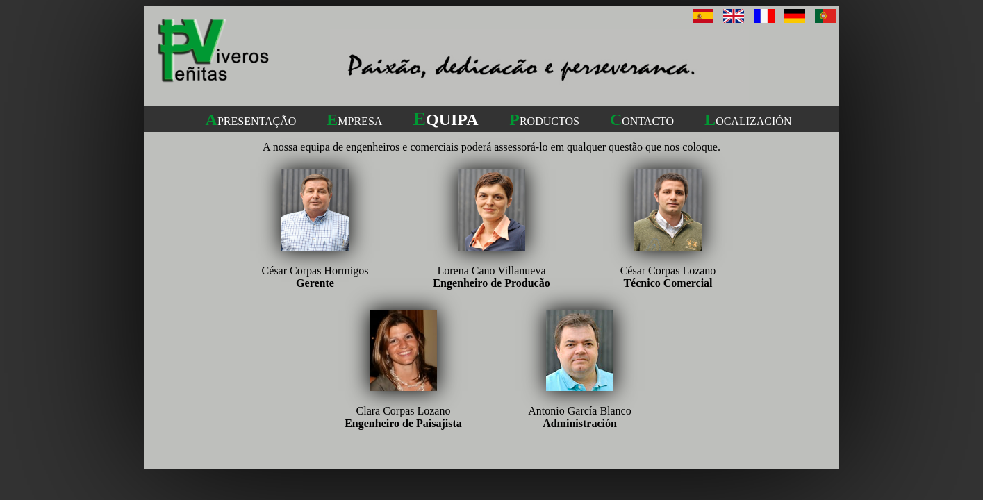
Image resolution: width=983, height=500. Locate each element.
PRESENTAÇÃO (251, 121)
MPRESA (354, 121)
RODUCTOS (544, 121)
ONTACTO (642, 121)
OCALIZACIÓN (747, 121)
